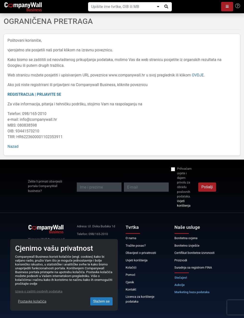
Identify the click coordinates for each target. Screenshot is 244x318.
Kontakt (131, 289)
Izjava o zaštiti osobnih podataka (38, 291)
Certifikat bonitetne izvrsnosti (194, 253)
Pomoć (130, 275)
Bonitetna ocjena (186, 238)
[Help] (237, 6)
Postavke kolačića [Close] (32, 301)
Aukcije (179, 285)
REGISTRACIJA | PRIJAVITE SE (34, 94)
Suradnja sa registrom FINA (193, 267)
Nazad (13, 146)
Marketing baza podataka (192, 292)
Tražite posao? (136, 245)
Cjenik (130, 282)
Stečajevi (180, 277)
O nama (131, 238)
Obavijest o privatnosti (141, 253)
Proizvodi (180, 260)
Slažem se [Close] (101, 301)
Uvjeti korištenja (183, 203)
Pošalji (207, 187)
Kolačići (131, 267)
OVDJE (198, 75)
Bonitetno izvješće (186, 245)
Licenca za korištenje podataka (140, 299)
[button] (227, 6)
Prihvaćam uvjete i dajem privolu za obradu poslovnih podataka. (184, 182)
